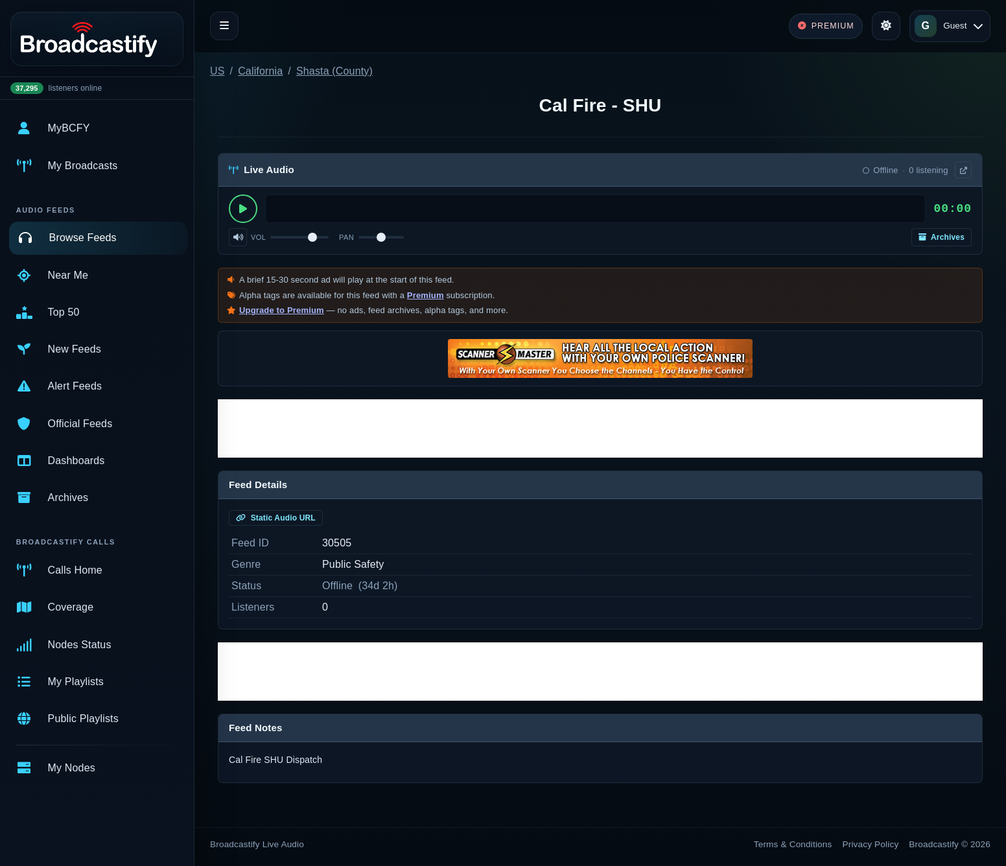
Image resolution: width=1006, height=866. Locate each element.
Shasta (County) (334, 70)
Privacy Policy (871, 844)
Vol (258, 237)
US (217, 70)
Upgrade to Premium (281, 310)
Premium (425, 295)
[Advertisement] (600, 428)
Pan (346, 237)
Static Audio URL (276, 517)
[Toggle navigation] (224, 26)
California (260, 70)
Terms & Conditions (793, 844)
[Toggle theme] (886, 26)
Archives (941, 237)
